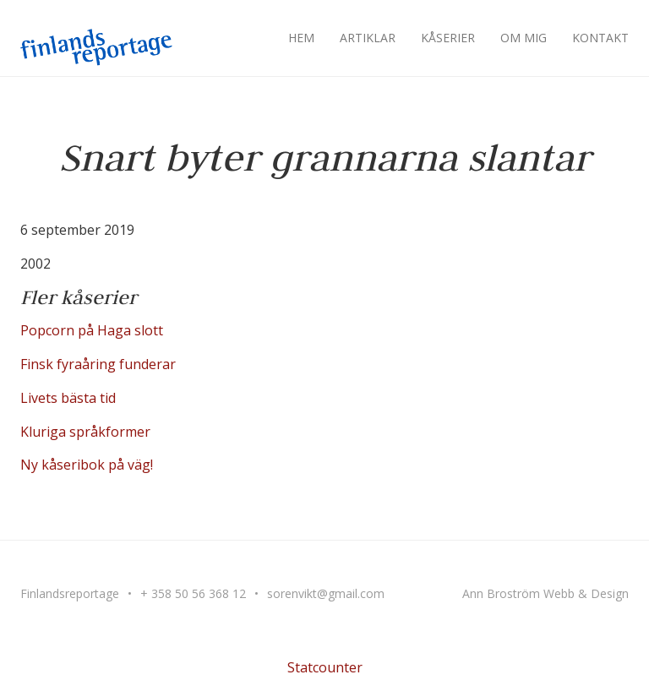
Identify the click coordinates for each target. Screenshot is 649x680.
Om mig (523, 38)
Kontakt (600, 38)
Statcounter (325, 667)
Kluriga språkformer (85, 431)
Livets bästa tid (68, 398)
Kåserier (448, 38)
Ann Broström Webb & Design (545, 593)
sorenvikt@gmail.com (325, 593)
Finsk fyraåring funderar (98, 364)
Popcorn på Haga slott (91, 330)
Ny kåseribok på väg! (86, 464)
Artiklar (367, 38)
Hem (301, 38)
